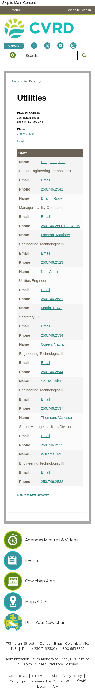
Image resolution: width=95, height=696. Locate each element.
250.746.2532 (52, 482)
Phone (21, 129)
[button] (13, 55)
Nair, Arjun (49, 272)
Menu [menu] (16, 10)
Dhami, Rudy (51, 198)
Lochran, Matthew (55, 235)
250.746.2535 (52, 445)
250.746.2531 (52, 299)
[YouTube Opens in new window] (60, 45)
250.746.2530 (25, 133)
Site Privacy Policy (67, 676)
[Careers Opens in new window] (14, 45)
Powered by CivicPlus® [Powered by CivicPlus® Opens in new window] (50, 681)
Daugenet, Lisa (53, 162)
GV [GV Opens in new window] (55, 686)
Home (16, 81)
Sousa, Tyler (51, 381)
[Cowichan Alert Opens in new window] (47, 581)
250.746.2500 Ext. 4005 (60, 226)
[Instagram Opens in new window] (73, 45)
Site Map (39, 676)
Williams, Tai (51, 454)
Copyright (18, 681)
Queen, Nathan (53, 344)
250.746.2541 (52, 189)
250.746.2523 (52, 262)
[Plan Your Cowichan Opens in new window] (47, 622)
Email (20, 141)
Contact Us (18, 676)
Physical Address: (29, 112)
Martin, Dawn (51, 308)
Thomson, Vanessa (56, 418)
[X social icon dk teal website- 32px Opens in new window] (47, 45)
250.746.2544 (52, 372)
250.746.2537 (52, 408)
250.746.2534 (52, 335)
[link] (79, 10)
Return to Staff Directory (33, 494)
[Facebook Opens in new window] (34, 45)
